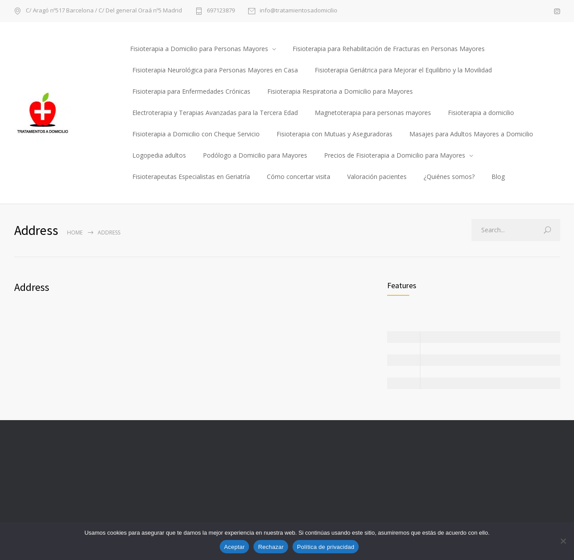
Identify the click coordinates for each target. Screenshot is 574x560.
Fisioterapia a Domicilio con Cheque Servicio (196, 134)
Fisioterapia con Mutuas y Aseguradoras (334, 134)
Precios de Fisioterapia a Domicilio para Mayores (394, 155)
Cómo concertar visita (298, 176)
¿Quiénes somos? (449, 176)
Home (75, 232)
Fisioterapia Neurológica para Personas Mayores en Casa (215, 70)
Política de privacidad (325, 547)
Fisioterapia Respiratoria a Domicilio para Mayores (340, 91)
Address (31, 287)
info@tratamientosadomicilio (298, 11)
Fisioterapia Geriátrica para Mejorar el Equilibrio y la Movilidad (403, 70)
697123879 (221, 11)
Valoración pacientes (377, 176)
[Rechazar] (562, 540)
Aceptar (234, 547)
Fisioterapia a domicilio (481, 112)
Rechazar (271, 547)
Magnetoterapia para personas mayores (373, 112)
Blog (498, 176)
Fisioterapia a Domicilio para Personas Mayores (199, 48)
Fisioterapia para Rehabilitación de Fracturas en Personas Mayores (389, 48)
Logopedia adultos (159, 155)
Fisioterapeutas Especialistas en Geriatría (191, 176)
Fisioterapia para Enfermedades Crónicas (191, 91)
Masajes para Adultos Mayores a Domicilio (471, 134)
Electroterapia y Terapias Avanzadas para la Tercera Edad (215, 112)
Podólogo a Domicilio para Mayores (255, 155)
